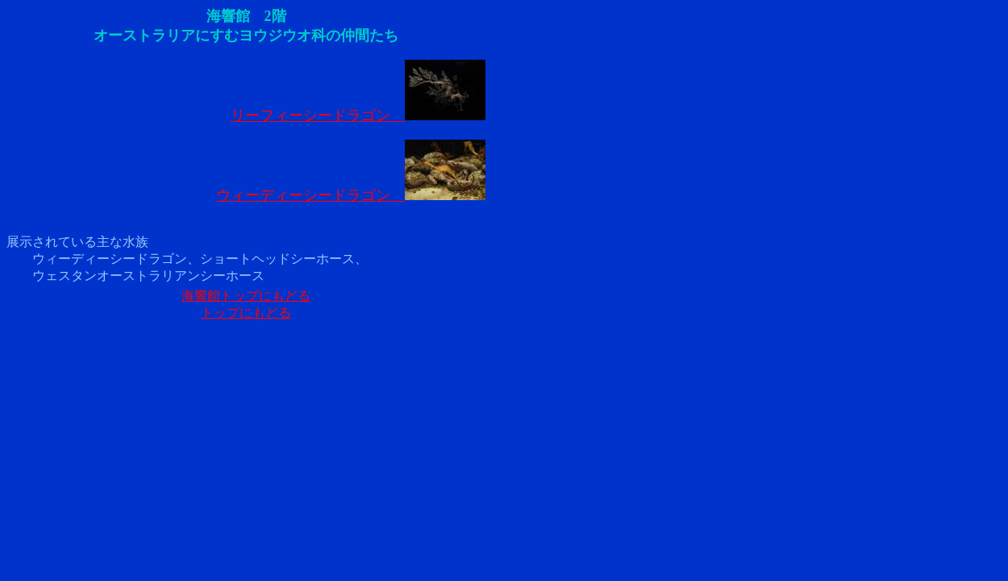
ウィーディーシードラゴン (350, 195)
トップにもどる (246, 313)
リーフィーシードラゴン (358, 115)
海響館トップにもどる (245, 296)
